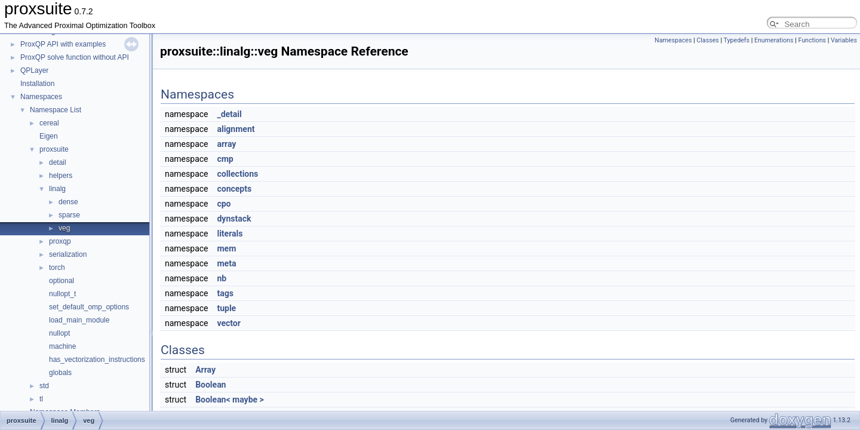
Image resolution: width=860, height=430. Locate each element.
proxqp (60, 241)
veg (64, 228)
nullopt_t (62, 294)
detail (57, 162)
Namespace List (55, 110)
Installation (37, 83)
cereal (49, 123)
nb (221, 278)
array (226, 144)
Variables (844, 40)
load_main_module (79, 320)
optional (61, 281)
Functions (812, 40)
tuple (226, 308)
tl (41, 399)
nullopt (59, 333)
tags (225, 293)
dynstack (234, 218)
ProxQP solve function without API (74, 57)
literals (229, 233)
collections (237, 174)
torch (57, 267)
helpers (60, 175)
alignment (235, 129)
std (44, 386)
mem (226, 248)
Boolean (210, 384)
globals (60, 372)
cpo (224, 203)
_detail (229, 114)
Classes (707, 40)
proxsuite (54, 149)
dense (68, 202)
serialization (68, 254)
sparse (69, 215)
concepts (234, 189)
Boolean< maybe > (229, 399)
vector (228, 323)
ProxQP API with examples (63, 44)
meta (226, 263)
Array (205, 369)
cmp (225, 159)
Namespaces (41, 97)
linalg (57, 189)
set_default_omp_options (89, 307)
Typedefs (737, 40)
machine (62, 346)
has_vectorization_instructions (97, 359)
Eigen (48, 136)
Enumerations (774, 40)
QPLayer (34, 70)
